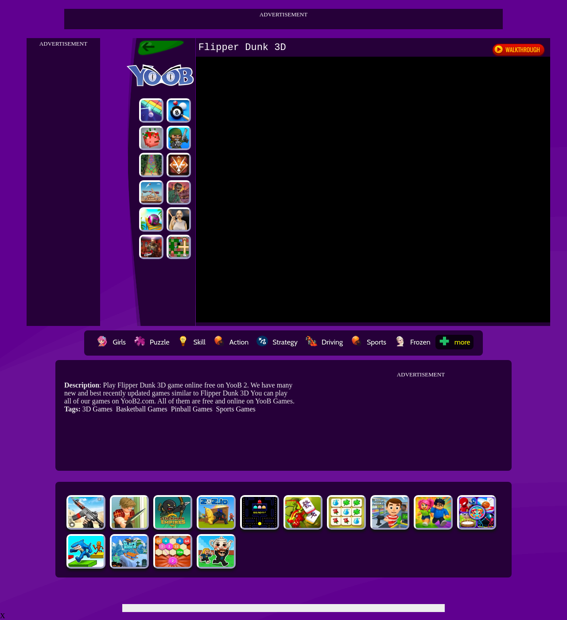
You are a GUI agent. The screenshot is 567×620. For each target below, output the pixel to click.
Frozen (412, 342)
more (454, 342)
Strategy (277, 342)
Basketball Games (141, 409)
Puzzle (151, 342)
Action (231, 342)
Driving (324, 342)
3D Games (97, 409)
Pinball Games (192, 409)
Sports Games (235, 409)
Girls (111, 342)
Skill (191, 342)
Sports (368, 342)
